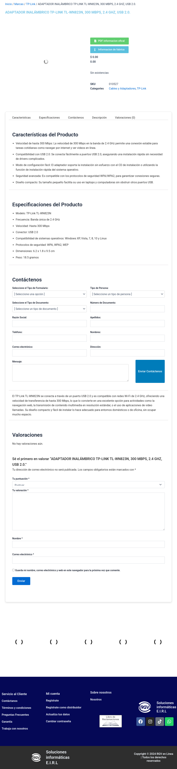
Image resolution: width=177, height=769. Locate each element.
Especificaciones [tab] (49, 117)
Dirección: (95, 346)
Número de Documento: (103, 302)
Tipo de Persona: (99, 288)
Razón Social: (19, 317)
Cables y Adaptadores (122, 88)
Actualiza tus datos (58, 714)
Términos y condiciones (16, 707)
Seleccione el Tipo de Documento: (30, 302)
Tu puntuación (20, 478)
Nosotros (96, 699)
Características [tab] (21, 117)
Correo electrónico (23, 554)
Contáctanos (9, 701)
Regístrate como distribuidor (63, 707)
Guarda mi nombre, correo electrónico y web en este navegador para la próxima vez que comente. (67, 570)
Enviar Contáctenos (150, 371)
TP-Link (30, 4)
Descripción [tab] (99, 117)
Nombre (17, 538)
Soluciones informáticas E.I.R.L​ (57, 757)
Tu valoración (20, 490)
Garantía (7, 721)
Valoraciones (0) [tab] (125, 117)
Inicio (8, 4)
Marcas (19, 4)
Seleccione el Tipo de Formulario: (30, 288)
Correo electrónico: (22, 346)
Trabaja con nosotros (15, 728)
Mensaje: (17, 361)
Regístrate (52, 700)
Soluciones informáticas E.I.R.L (166, 707)
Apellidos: (95, 317)
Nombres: (95, 332)
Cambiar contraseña (58, 721)
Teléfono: (17, 332)
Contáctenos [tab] (76, 117)
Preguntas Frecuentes (15, 714)
